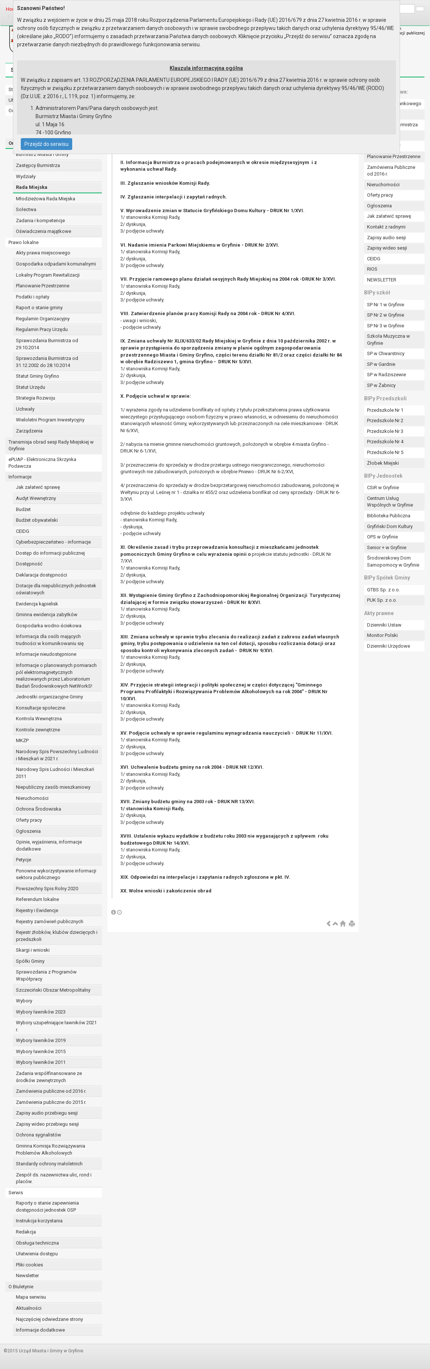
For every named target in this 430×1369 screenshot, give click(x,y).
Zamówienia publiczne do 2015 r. (51, 1102)
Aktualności (28, 1308)
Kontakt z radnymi (386, 227)
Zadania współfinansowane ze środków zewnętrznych (49, 1077)
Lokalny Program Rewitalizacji (48, 275)
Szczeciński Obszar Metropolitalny (53, 990)
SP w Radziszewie (386, 374)
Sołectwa (26, 209)
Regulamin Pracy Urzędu (42, 329)
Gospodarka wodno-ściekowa (48, 625)
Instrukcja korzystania (39, 1220)
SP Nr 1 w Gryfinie (385, 304)
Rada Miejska (31, 187)
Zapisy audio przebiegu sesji (47, 1113)
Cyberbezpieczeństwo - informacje (53, 542)
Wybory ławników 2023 (41, 1012)
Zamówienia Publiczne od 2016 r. (391, 170)
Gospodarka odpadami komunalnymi (56, 264)
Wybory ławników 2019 (41, 1040)
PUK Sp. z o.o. (382, 600)
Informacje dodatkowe (40, 1330)
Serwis (16, 1192)
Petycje (23, 859)
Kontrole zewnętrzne (38, 729)
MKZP (22, 740)
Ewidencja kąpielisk (37, 604)
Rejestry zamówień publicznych (49, 921)
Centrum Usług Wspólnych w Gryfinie (390, 501)
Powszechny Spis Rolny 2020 (47, 888)
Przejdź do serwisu (46, 144)
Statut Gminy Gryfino (37, 376)
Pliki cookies (29, 1265)
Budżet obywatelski (37, 520)
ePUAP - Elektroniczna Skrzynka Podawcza (42, 463)
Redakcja (26, 1232)
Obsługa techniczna (37, 1243)
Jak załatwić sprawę (38, 487)
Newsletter (27, 1275)
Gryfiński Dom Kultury (390, 526)
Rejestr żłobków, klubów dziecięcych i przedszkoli (56, 935)
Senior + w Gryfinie (386, 547)
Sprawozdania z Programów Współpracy (46, 975)
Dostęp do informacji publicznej (50, 553)
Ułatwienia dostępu (37, 1253)
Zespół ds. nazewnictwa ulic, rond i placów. (53, 1178)
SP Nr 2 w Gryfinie (385, 315)
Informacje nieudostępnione (46, 654)
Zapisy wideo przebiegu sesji (47, 1124)
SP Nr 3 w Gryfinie (385, 325)
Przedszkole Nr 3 (385, 431)
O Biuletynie (21, 1286)
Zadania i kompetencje (40, 220)
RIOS (372, 269)
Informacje (20, 477)
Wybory (24, 1001)
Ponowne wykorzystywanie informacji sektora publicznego (56, 874)
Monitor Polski (382, 635)
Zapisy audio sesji (386, 237)
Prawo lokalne (24, 242)
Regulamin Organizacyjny (43, 318)
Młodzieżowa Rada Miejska (45, 198)
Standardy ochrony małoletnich (49, 1163)
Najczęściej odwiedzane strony (49, 1319)
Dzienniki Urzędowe (388, 646)
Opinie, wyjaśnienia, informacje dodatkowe (49, 845)
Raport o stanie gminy (39, 307)
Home (12, 9)
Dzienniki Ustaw (384, 625)
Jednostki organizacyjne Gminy (49, 696)
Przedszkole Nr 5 (385, 452)
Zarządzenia (29, 431)
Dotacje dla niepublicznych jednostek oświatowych (56, 589)
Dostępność (29, 564)
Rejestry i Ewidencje (37, 910)
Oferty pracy (29, 820)
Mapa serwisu (31, 1297)
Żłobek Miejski (383, 463)
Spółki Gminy (30, 961)
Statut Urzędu (30, 387)
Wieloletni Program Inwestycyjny (50, 420)
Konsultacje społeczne (40, 708)
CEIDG (22, 531)
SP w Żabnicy (381, 385)
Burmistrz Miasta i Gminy (42, 154)
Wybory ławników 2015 (41, 1051)
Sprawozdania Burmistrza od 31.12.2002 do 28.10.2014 (47, 361)
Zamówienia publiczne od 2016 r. (51, 1091)
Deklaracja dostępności (41, 575)
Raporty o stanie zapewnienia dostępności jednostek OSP (47, 1206)
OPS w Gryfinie (382, 537)
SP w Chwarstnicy (385, 353)
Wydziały (26, 176)
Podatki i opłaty (32, 297)
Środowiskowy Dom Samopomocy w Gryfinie (393, 561)
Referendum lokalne (37, 899)
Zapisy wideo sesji (387, 248)
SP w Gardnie (381, 364)
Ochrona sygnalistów (38, 1135)
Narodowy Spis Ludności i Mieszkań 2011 (55, 773)
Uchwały (25, 409)
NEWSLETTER (381, 280)
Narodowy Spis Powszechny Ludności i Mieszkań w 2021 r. (57, 755)
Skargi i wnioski (33, 950)
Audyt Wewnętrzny (36, 498)
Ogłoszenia (28, 831)
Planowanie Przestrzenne (42, 285)
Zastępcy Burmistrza (38, 165)
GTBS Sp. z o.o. (383, 589)
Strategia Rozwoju (35, 398)
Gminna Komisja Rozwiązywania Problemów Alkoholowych (50, 1149)
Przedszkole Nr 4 (385, 441)
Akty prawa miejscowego (43, 253)
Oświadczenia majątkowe (43, 231)
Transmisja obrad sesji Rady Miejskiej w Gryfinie (51, 445)
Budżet (23, 509)
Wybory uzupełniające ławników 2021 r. (56, 1026)
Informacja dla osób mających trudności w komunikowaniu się (50, 640)
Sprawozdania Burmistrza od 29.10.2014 (47, 344)
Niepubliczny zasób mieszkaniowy (53, 787)
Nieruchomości (32, 798)
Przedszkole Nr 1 (385, 410)
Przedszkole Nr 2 (385, 420)
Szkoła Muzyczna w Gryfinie (388, 339)
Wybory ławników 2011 (41, 1062)
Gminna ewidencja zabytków (46, 614)
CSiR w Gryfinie (383, 487)
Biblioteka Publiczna (388, 515)
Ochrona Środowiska (38, 809)
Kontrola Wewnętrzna (39, 718)
